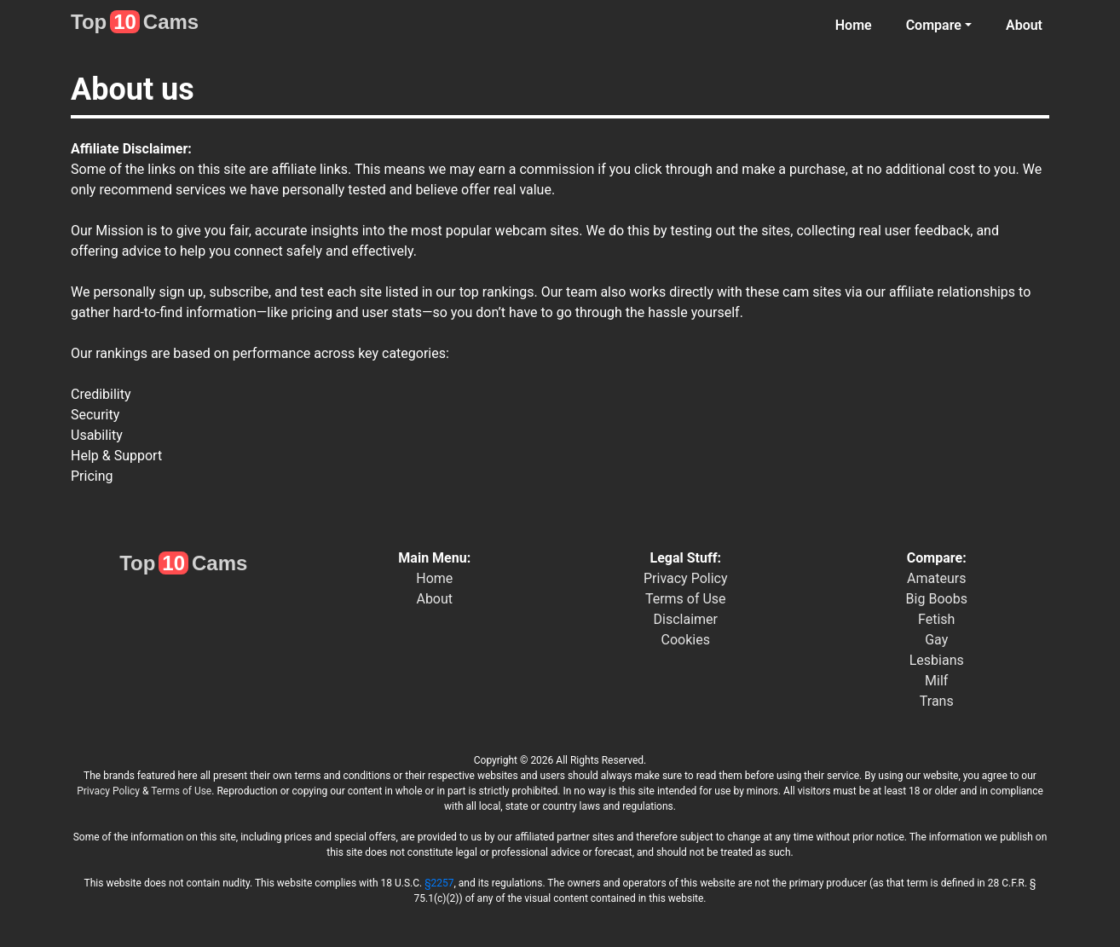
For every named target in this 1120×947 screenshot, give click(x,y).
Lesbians (936, 660)
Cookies (685, 640)
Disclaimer (686, 619)
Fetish (936, 619)
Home (853, 25)
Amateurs (936, 578)
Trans (937, 701)
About (1024, 25)
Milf (936, 681)
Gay (936, 640)
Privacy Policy (686, 578)
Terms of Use (685, 599)
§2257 (438, 883)
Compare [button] (933, 25)
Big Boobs (936, 599)
